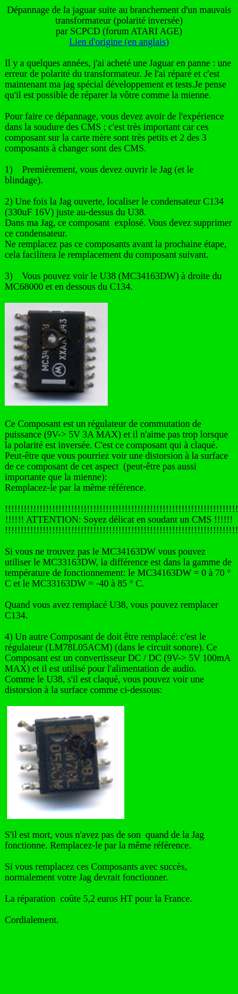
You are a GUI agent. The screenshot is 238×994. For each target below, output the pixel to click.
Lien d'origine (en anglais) (119, 42)
